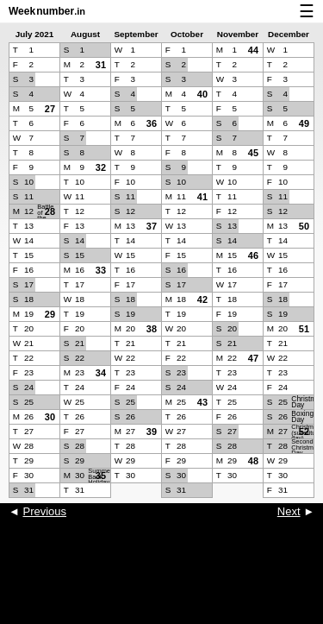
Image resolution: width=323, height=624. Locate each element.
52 (304, 431)
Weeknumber (47, 11)
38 (151, 329)
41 (202, 197)
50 (304, 226)
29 (50, 314)
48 (253, 461)
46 (253, 255)
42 (202, 299)
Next (289, 511)
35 (101, 475)
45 (253, 153)
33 (101, 270)
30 (50, 417)
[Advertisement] (161, 581)
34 (101, 373)
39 (151, 431)
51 (304, 329)
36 (151, 123)
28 (50, 211)
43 (202, 402)
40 (202, 94)
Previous (44, 511)
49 (304, 123)
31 (101, 65)
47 (253, 358)
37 (151, 226)
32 (101, 167)
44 (253, 50)
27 (50, 109)
